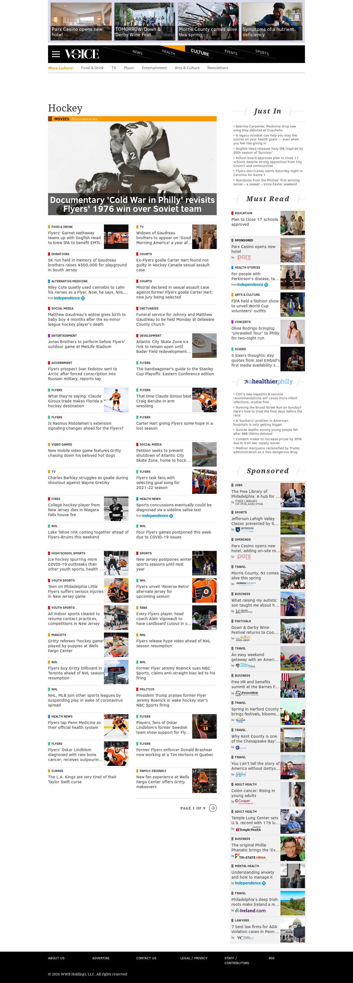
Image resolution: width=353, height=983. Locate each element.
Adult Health (246, 784)
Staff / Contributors (237, 960)
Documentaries (84, 118)
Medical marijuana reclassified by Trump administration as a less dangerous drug (266, 450)
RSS (272, 958)
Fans (143, 607)
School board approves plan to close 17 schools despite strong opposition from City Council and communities (267, 161)
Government (61, 363)
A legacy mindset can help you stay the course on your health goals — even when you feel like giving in (266, 139)
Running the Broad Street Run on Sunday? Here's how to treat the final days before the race (267, 411)
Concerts (243, 322)
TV (114, 67)
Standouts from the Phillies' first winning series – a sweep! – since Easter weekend (266, 182)
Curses (57, 771)
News (137, 52)
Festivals (243, 621)
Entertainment (154, 67)
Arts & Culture (187, 67)
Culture (200, 52)
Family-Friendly (153, 771)
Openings (243, 539)
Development (151, 335)
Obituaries (149, 308)
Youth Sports (63, 580)
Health (168, 52)
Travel (240, 566)
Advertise (101, 958)
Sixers (240, 349)
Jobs (238, 485)
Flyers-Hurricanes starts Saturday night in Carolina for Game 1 (268, 172)
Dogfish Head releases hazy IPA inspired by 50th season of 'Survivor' (268, 150)
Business (242, 594)
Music (129, 67)
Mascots (58, 635)
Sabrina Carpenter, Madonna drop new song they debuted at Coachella (264, 128)
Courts (146, 254)
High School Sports (68, 553)
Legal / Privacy (193, 958)
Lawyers (242, 920)
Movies (61, 118)
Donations (60, 254)
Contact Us (146, 958)
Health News (150, 499)
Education (243, 213)
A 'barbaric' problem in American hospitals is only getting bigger (260, 422)
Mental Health (247, 866)
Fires (55, 499)
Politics (147, 689)
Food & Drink (92, 67)
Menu (56, 54)
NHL (54, 526)
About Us (56, 958)
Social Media (62, 308)
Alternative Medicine (69, 281)
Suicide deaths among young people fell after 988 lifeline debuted (265, 431)
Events (231, 52)
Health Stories (247, 267)
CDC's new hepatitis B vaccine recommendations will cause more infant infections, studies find (265, 398)
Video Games (61, 444)
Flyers (145, 363)
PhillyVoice (81, 54)
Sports (262, 52)
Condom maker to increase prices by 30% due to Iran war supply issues (267, 440)
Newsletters (217, 67)
